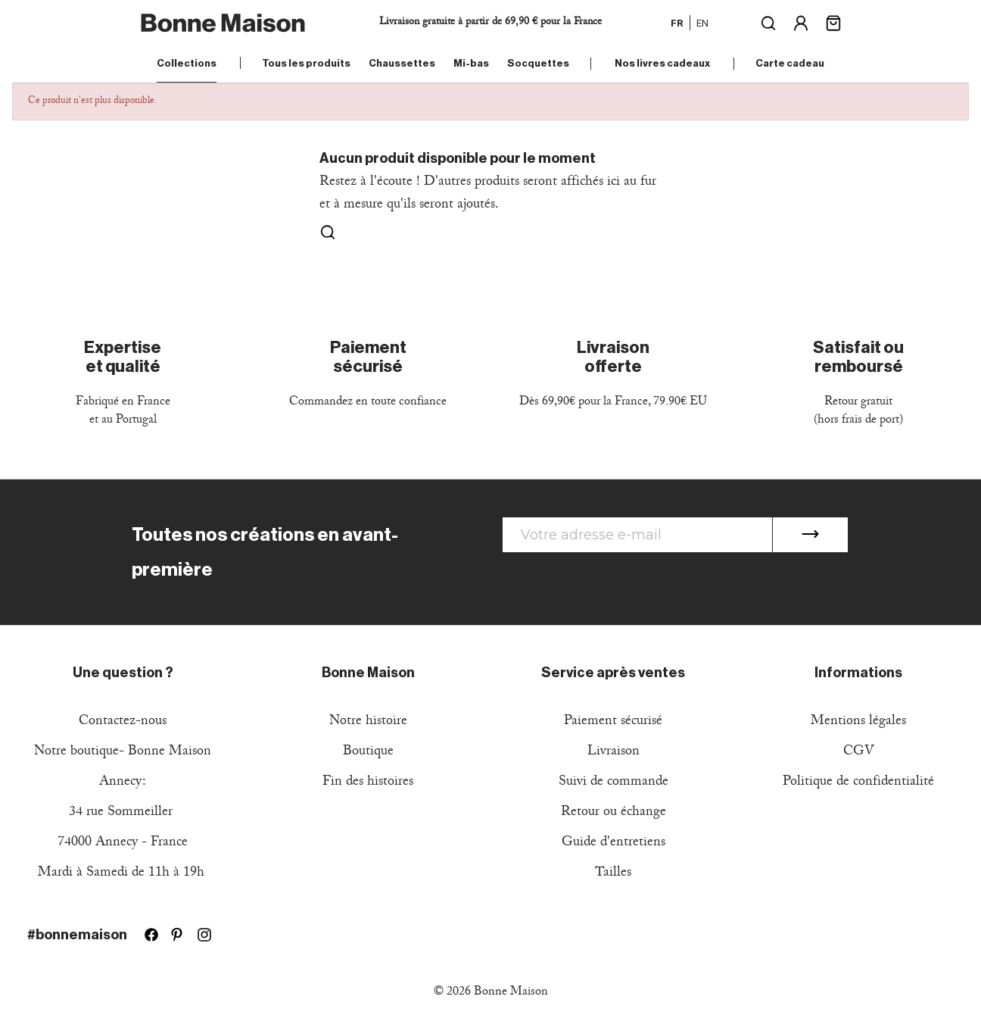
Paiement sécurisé (613, 722)
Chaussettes (402, 63)
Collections (186, 63)
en (702, 23)
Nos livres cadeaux (662, 63)
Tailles (613, 874)
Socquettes (538, 63)
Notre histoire (368, 722)
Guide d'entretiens (613, 843)
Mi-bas (471, 63)
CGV (858, 752)
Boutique (368, 752)
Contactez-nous (123, 722)
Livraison (613, 752)
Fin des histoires (367, 783)
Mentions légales (858, 722)
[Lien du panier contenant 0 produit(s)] (833, 21)
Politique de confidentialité (858, 783)
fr (677, 23)
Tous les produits (306, 63)
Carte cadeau (789, 63)
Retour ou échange (613, 813)
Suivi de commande (613, 783)
